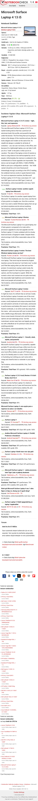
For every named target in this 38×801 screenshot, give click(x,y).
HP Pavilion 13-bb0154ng (8, 686)
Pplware (9, 411)
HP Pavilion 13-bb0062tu (8, 658)
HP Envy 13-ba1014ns (7, 616)
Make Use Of (11, 380)
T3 (8, 194)
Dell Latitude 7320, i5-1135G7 (9, 697)
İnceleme (22, 6)
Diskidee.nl (14, 454)
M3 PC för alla (11, 507)
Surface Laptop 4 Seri (8, 30)
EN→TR (20, 126)
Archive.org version (30, 126)
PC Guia (13, 422)
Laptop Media (11, 126)
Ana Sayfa (12, 6)
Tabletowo (10, 475)
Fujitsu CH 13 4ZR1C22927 (8, 592)
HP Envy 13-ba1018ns (7, 701)
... (35, 6)
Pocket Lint (10, 256)
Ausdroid (10, 342)
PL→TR (18, 475)
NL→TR (22, 454)
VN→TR (19, 493)
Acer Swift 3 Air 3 (6, 705)
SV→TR (21, 507)
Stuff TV (13, 291)
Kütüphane (27, 784)
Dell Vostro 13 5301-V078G (8, 601)
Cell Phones (11, 493)
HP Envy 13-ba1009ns (7, 596)
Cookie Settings (19, 792)
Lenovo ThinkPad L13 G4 (8, 725)
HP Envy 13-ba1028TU (7, 675)
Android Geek (11, 438)
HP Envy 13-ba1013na (7, 605)
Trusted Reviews (16, 220)
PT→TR (17, 411)
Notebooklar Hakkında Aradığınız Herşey (12, 784)
